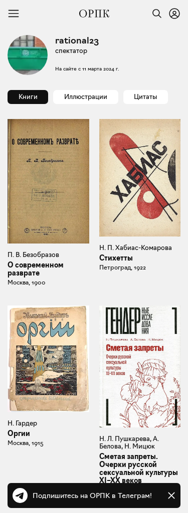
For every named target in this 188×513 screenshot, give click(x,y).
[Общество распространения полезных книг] (94, 13)
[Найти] (154, 13)
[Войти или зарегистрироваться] (174, 14)
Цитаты (145, 96)
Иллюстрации (85, 96)
